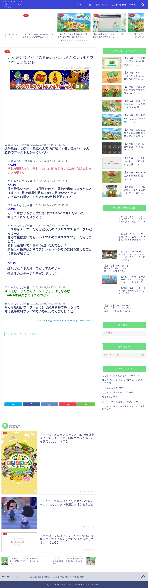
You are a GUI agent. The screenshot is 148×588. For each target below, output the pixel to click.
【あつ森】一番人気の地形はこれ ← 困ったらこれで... (134, 61)
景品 (33, 334)
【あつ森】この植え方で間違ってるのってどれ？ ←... (134, 147)
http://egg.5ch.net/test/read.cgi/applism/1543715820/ (69, 320)
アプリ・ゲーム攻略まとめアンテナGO (121, 382)
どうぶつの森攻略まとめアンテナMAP (121, 356)
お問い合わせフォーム (124, 4)
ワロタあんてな (110, 378)
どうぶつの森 (12, 334)
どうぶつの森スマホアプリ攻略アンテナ (122, 373)
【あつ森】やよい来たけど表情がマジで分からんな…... (134, 89)
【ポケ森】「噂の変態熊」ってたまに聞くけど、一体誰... (134, 189)
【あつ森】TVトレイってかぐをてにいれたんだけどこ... (134, 75)
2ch (7, 52)
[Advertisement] (49, 118)
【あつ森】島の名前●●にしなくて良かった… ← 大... (135, 118)
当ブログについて (98, 4)
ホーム (80, 4)
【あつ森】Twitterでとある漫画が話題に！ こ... (135, 175)
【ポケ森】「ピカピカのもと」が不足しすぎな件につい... (134, 161)
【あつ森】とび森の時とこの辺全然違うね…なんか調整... (134, 132)
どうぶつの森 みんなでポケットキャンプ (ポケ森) (13, 4)
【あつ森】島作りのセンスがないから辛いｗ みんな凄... (134, 104)
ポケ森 (24, 334)
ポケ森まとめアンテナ (113, 368)
